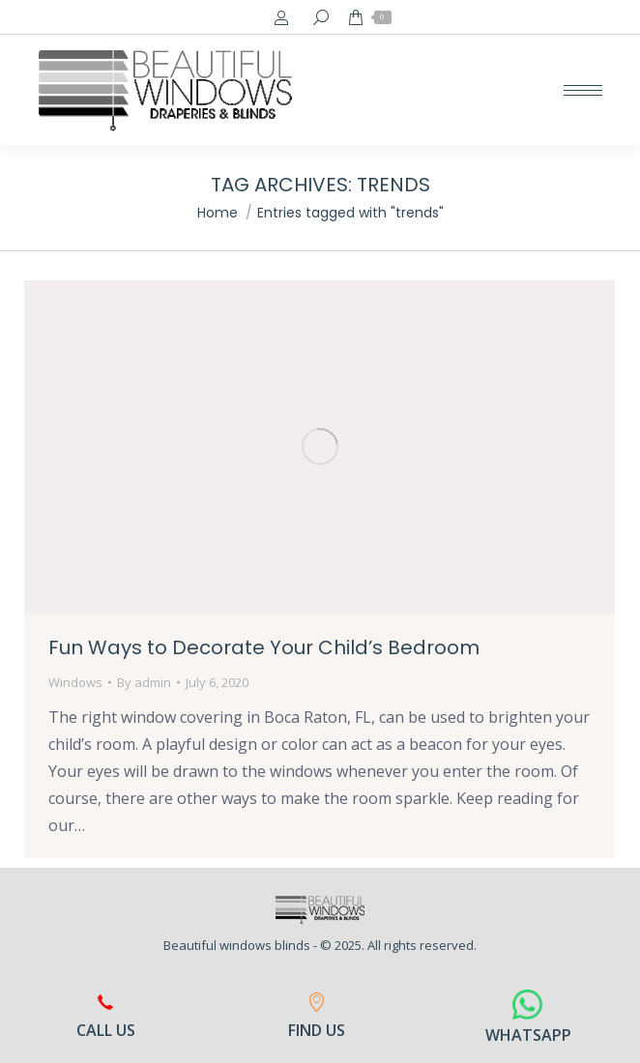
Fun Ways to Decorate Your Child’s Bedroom (264, 647)
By (144, 682)
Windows (75, 682)
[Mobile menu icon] (583, 90)
